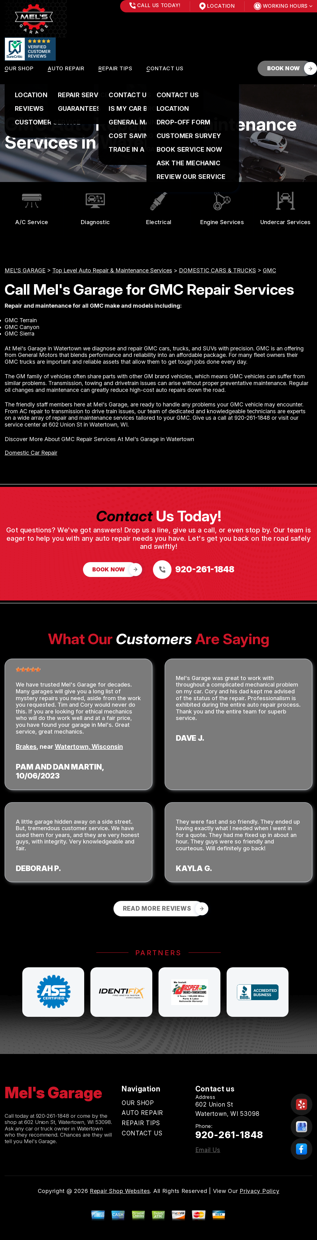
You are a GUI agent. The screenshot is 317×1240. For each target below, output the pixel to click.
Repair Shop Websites (120, 1191)
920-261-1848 (252, 417)
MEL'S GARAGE (25, 270)
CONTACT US (165, 68)
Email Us (207, 1150)
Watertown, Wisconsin (89, 746)
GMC (269, 270)
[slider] (28, 669)
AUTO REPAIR (66, 68)
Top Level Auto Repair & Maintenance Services (112, 270)
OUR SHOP (19, 68)
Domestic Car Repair (31, 452)
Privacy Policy (259, 1191)
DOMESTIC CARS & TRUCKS (217, 270)
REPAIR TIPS (115, 68)
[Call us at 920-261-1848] (193, 569)
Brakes (26, 746)
